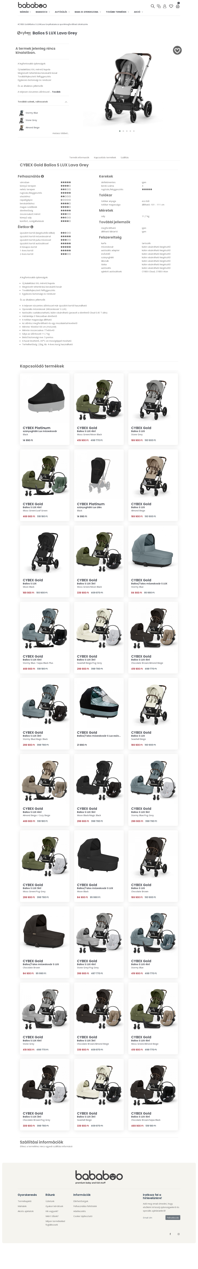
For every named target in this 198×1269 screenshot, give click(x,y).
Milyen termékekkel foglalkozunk (55, 1223)
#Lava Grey (44, 24)
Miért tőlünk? (52, 1216)
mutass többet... (61, 133)
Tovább (56, 91)
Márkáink (22, 1206)
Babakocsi (43, 11)
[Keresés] (153, 5)
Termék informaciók (79, 157)
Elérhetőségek (80, 1201)
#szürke (84, 24)
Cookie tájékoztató (82, 1216)
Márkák (25, 11)
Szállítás (125, 157)
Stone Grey (27, 120)
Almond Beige (29, 127)
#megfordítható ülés (72, 24)
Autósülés (62, 11)
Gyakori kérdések (54, 1206)
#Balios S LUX (34, 24)
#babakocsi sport (56, 24)
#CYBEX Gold (23, 24)
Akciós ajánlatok (26, 1211)
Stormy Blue (28, 112)
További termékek (117, 11)
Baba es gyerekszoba (88, 11)
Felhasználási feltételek (85, 1206)
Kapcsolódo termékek (105, 157)
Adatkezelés (79, 1211)
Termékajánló (24, 1201)
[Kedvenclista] (171, 5)
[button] (120, 131)
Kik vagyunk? (52, 1211)
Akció (138, 11)
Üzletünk (50, 1201)
